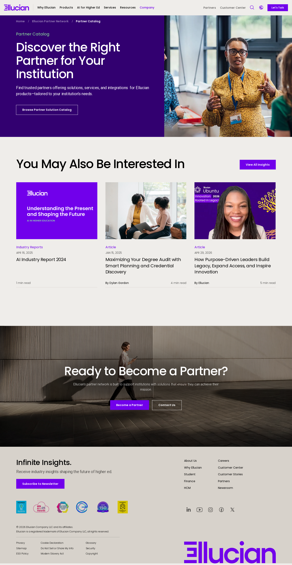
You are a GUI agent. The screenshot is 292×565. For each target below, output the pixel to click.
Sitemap (21, 549)
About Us (190, 462)
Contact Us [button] (166, 405)
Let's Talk (278, 7)
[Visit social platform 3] (210, 511)
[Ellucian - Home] (16, 7)
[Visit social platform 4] (221, 511)
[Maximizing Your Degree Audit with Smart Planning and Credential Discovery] (146, 234)
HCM (187, 489)
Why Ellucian (193, 469)
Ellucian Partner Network (50, 21)
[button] (66, 9)
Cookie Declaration (52, 544)
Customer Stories (230, 476)
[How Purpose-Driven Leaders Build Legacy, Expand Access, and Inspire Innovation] (235, 234)
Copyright (92, 555)
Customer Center (233, 8)
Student (189, 476)
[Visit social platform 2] (199, 511)
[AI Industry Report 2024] (56, 234)
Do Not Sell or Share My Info (57, 549)
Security (91, 549)
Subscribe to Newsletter (40, 485)
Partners (209, 8)
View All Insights (258, 165)
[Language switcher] (261, 7)
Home (20, 21)
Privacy (20, 544)
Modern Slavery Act (52, 555)
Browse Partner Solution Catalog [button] (47, 110)
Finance (189, 483)
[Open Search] (252, 7)
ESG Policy (22, 555)
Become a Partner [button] (129, 405)
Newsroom (225, 489)
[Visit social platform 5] (232, 511)
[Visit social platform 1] (188, 511)
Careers (223, 462)
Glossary (91, 544)
